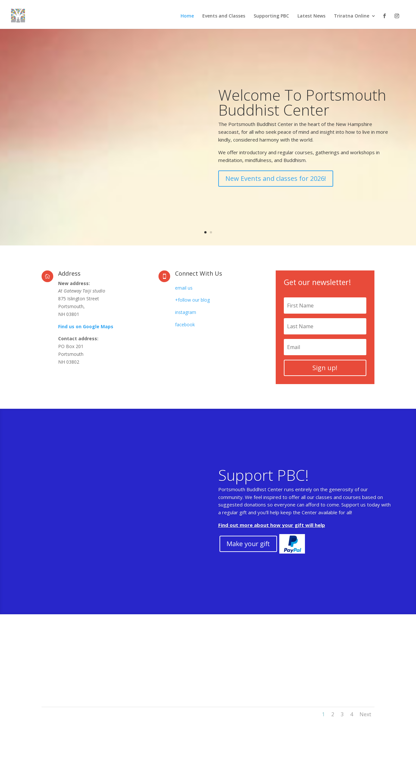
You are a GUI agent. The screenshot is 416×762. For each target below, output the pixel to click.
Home (187, 16)
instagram (185, 312)
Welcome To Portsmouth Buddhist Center (302, 113)
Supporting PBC (271, 16)
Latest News (311, 16)
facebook (185, 324)
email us (184, 288)
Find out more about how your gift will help (271, 536)
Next (365, 714)
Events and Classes (223, 16)
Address (69, 273)
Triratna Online (351, 16)
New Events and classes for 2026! (275, 190)
